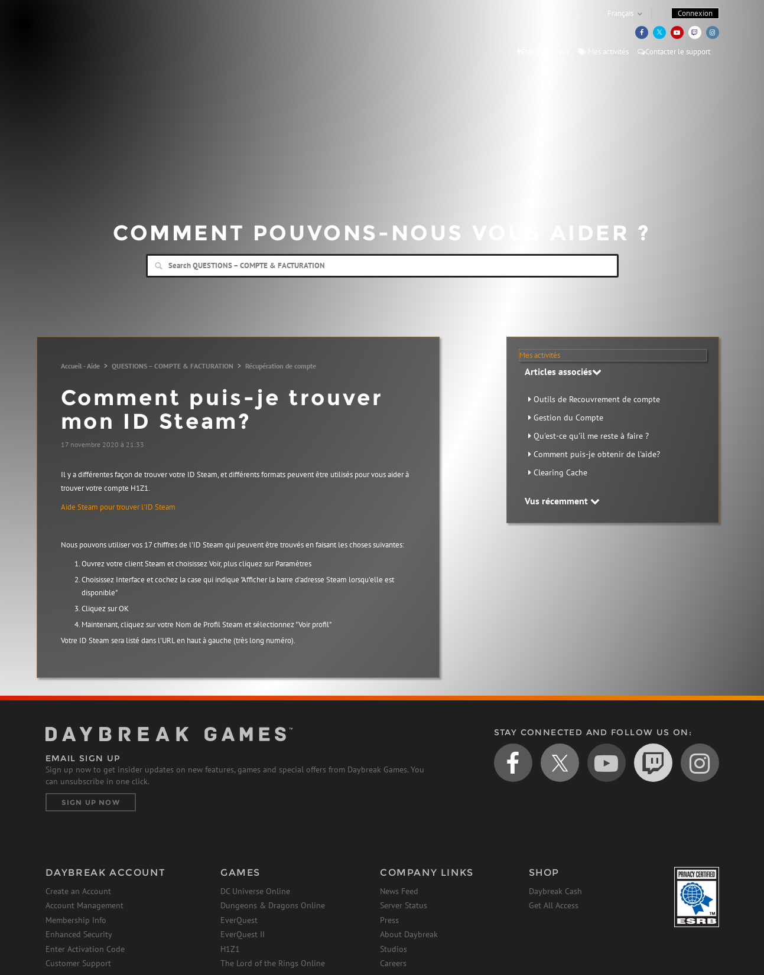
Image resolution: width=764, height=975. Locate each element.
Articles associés (563, 371)
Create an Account (78, 891)
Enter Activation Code (85, 949)
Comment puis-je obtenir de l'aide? (597, 454)
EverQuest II (242, 934)
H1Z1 (230, 949)
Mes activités (603, 52)
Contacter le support (674, 52)
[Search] (382, 266)
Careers (393, 963)
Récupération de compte (280, 365)
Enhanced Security (78, 934)
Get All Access (553, 905)
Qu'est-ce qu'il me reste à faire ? (591, 436)
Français (620, 13)
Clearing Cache (560, 472)
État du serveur (543, 52)
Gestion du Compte (568, 417)
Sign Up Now (90, 802)
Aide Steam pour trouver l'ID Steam (118, 507)
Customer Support (78, 963)
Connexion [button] (695, 13)
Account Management (84, 905)
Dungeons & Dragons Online (272, 905)
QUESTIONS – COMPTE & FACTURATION (172, 365)
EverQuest (239, 920)
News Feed (399, 891)
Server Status (403, 905)
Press (389, 920)
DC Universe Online (255, 891)
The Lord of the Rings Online (272, 963)
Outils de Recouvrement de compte (597, 399)
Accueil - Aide (80, 365)
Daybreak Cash (555, 891)
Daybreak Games (99, 34)
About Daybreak (409, 934)
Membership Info (75, 920)
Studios (393, 949)
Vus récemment (562, 501)
